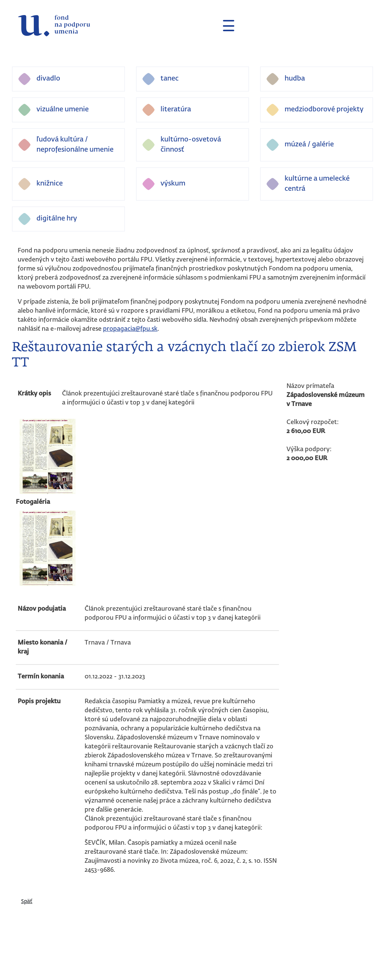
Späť (26, 901)
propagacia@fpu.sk (130, 329)
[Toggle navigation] (225, 25)
